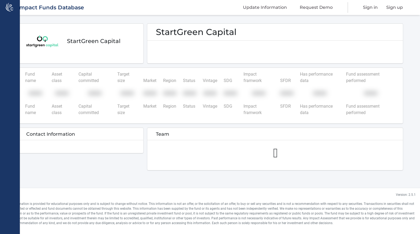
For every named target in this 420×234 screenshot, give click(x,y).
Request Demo (316, 7)
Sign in (370, 7)
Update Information (265, 7)
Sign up (394, 7)
